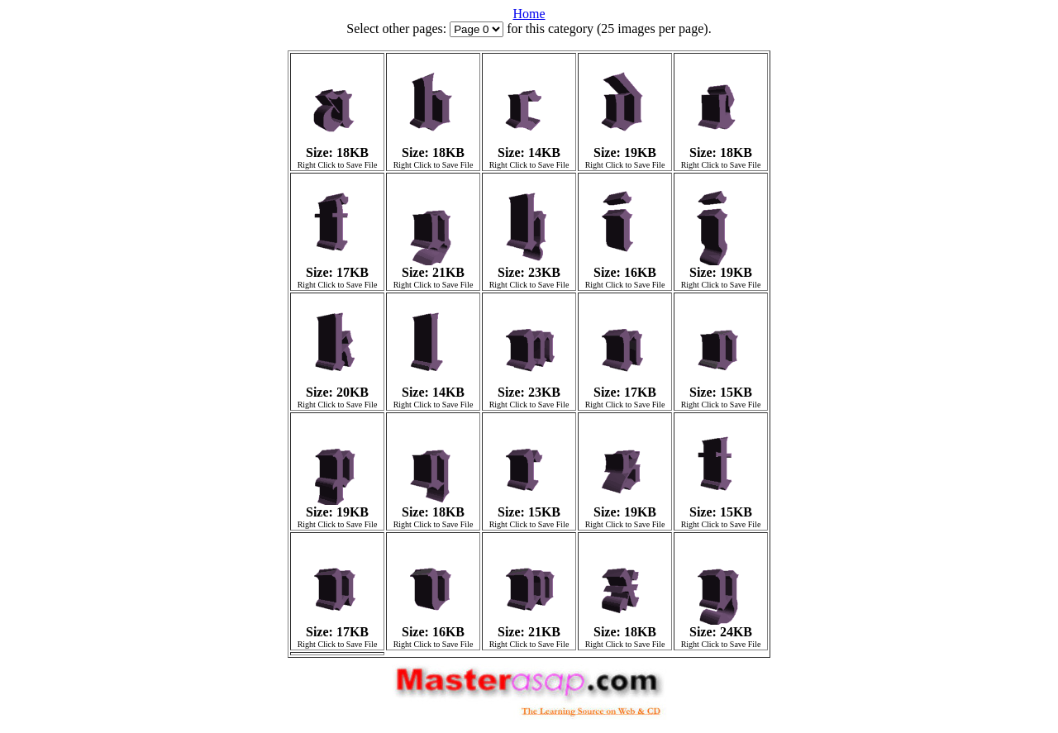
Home (528, 14)
